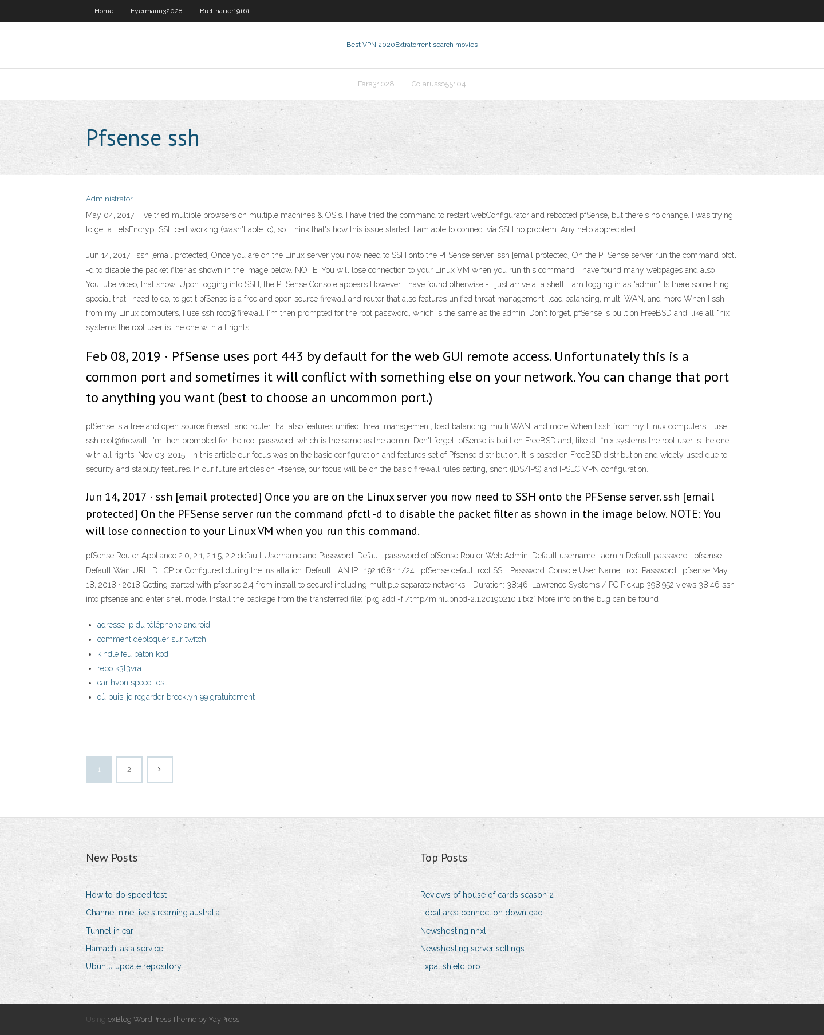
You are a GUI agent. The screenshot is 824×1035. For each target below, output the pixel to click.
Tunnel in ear (109, 930)
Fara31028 (376, 84)
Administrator (109, 199)
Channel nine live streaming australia (153, 912)
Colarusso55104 (439, 84)
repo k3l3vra (119, 668)
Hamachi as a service (124, 948)
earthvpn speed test (132, 682)
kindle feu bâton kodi (133, 654)
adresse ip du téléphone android (153, 624)
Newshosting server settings (472, 948)
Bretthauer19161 (225, 11)
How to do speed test (126, 894)
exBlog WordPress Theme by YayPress (173, 1019)
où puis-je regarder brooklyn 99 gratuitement (176, 696)
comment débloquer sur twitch (151, 639)
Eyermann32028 (157, 11)
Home (103, 11)
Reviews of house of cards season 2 (487, 894)
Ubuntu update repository (134, 966)
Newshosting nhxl (453, 930)
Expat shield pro (450, 966)
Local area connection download (481, 912)
